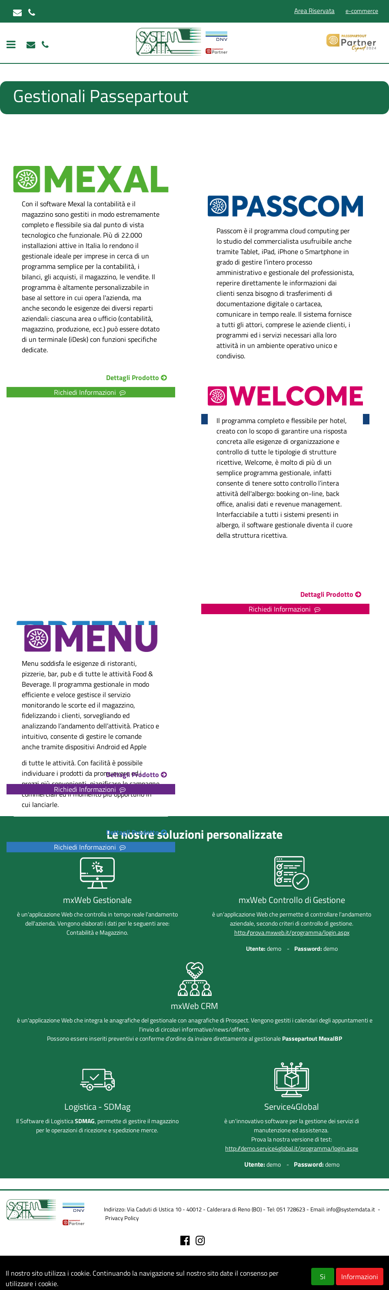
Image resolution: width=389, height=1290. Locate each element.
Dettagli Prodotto (137, 832)
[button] (102, 833)
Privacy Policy (122, 1218)
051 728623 (290, 1209)
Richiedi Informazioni (90, 847)
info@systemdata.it (350, 1209)
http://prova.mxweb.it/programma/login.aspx (291, 932)
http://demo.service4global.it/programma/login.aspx (291, 1148)
